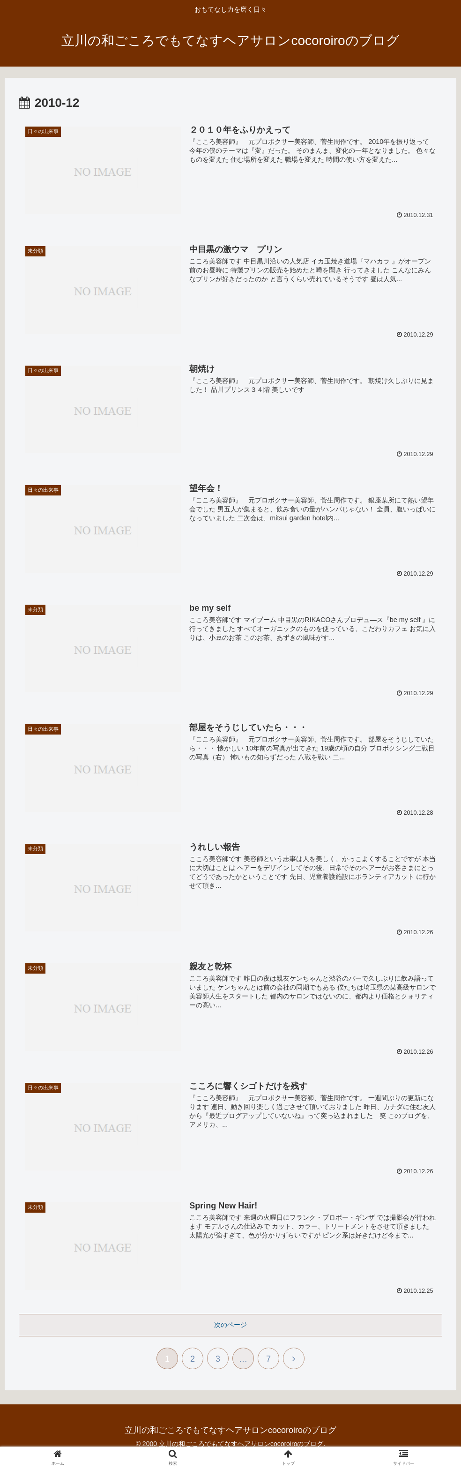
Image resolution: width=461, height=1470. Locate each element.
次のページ (230, 1324)
